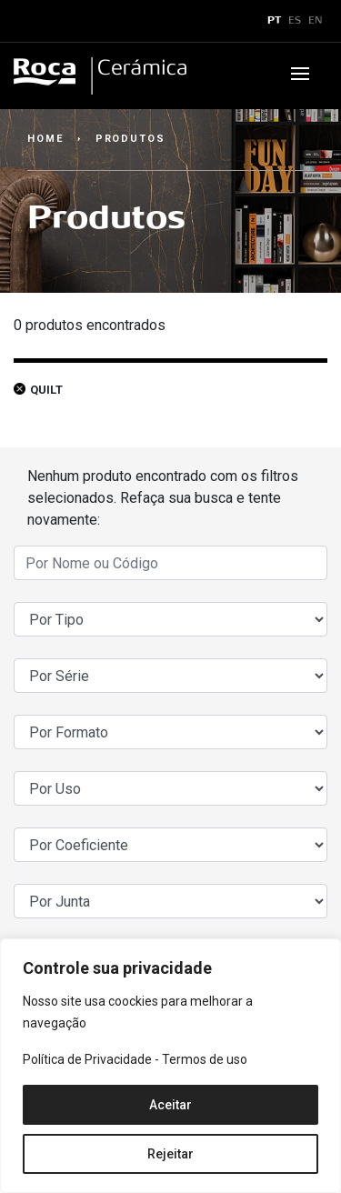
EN (315, 20)
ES (294, 20)
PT (274, 20)
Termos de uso (204, 1059)
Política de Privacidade (87, 1059)
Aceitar (170, 1105)
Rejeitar (170, 1154)
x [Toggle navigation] (30, 21)
